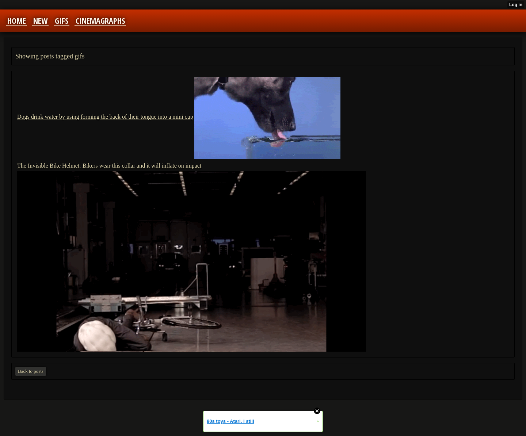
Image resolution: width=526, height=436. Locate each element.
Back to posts (30, 371)
